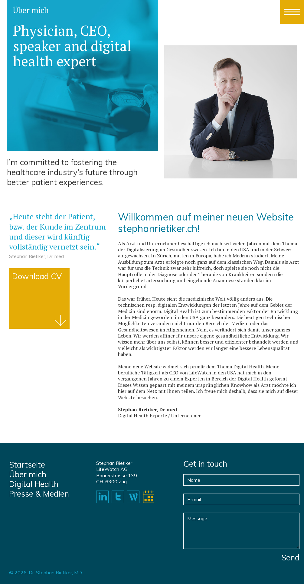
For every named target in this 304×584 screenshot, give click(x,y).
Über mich (27, 474)
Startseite (27, 465)
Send (290, 558)
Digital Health (33, 484)
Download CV (37, 276)
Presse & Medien (39, 494)
